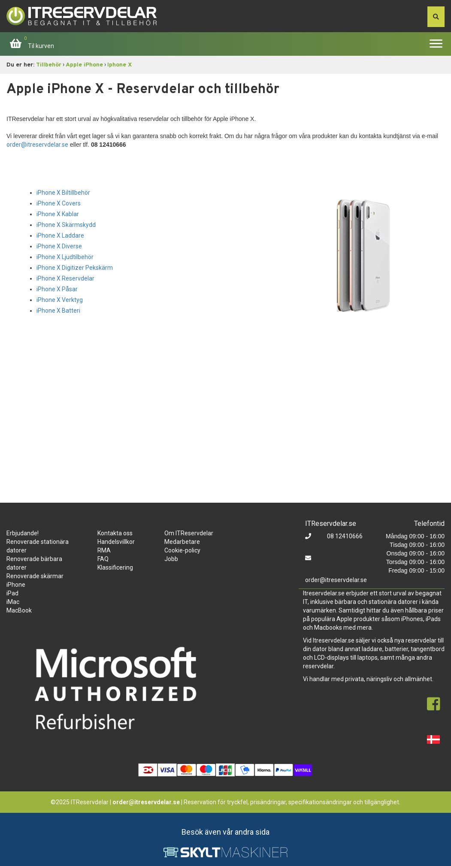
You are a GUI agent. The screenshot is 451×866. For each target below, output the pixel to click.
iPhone (15, 584)
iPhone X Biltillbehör (63, 192)
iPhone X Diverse (59, 246)
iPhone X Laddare (60, 235)
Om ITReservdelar (188, 533)
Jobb (171, 558)
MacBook (19, 610)
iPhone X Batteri (58, 310)
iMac (12, 601)
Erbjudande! (22, 533)
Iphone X (119, 65)
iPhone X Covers (58, 203)
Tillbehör (48, 65)
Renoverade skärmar (35, 576)
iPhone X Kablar (57, 214)
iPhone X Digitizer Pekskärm (74, 267)
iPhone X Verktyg (59, 299)
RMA (104, 550)
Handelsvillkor (116, 541)
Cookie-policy (182, 550)
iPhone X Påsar (57, 289)
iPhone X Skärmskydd (66, 224)
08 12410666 (344, 536)
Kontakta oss (115, 533)
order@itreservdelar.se (37, 144)
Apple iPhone (84, 65)
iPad (12, 593)
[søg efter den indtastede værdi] (436, 16)
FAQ (103, 558)
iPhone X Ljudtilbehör (65, 256)
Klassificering (115, 567)
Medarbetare (182, 541)
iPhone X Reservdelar (65, 278)
